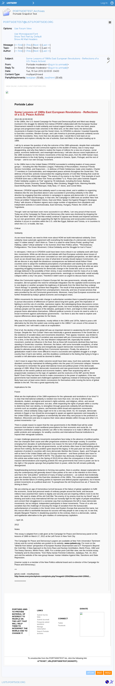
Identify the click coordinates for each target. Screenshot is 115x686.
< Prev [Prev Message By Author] (28, 51)
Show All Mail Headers (25, 39)
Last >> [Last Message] (46, 45)
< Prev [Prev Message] (28, 45)
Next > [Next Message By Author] (36, 51)
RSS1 (99, 673)
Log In (104, 3)
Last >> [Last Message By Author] (46, 51)
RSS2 (108, 673)
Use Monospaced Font (26, 34)
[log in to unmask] (58, 64)
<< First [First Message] (18, 45)
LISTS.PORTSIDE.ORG (13, 682)
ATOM (90, 673)
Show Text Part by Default (28, 36)
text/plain (31, 77)
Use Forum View (23, 28)
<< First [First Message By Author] (18, 51)
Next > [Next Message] (36, 45)
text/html (50, 77)
